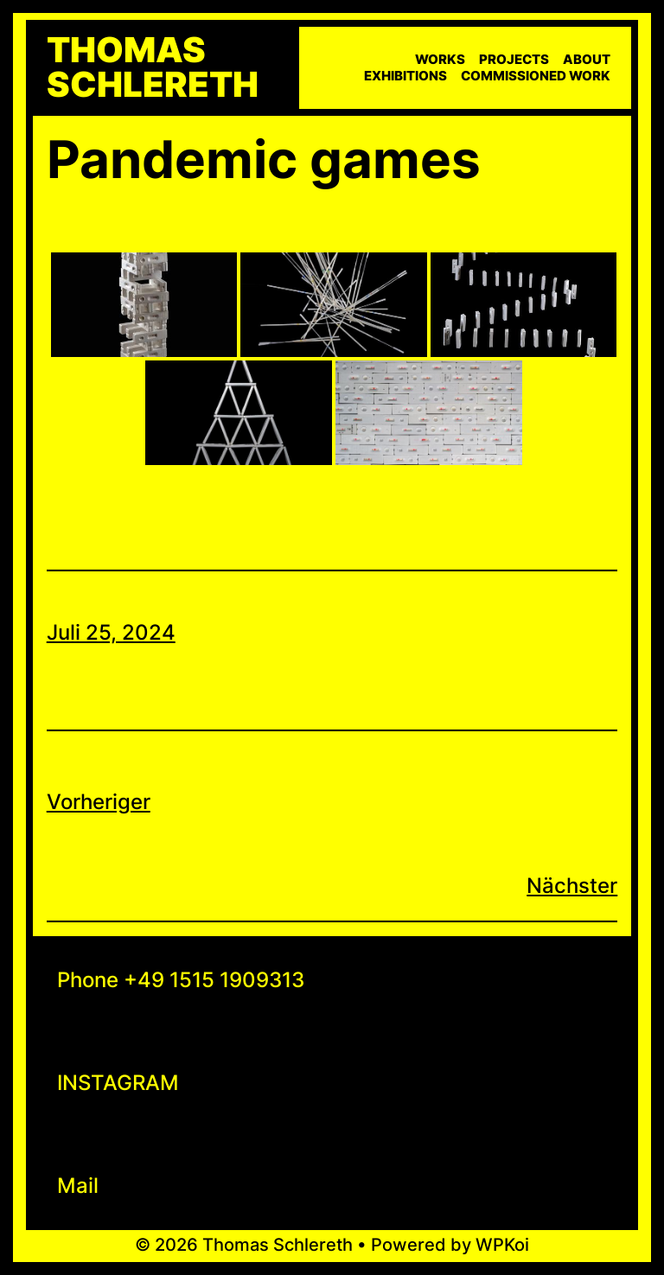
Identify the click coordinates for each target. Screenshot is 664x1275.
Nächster (572, 885)
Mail (78, 1185)
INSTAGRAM (118, 1082)
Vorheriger (98, 801)
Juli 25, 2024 (111, 632)
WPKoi (502, 1244)
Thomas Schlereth (153, 67)
